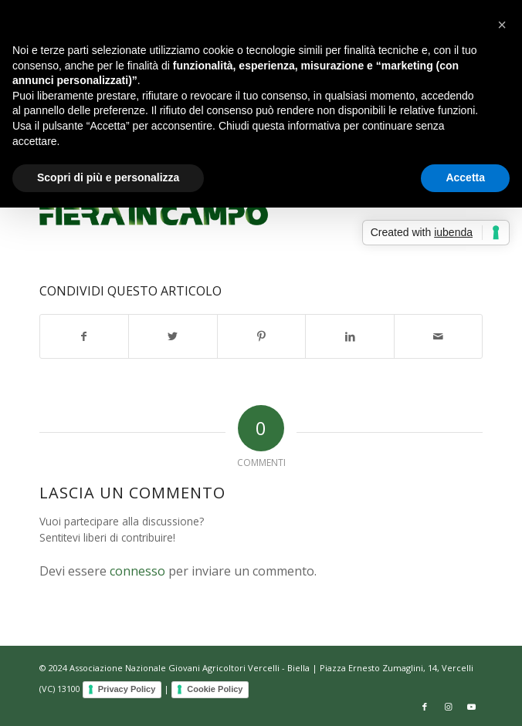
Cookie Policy (214, 689)
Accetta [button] (465, 177)
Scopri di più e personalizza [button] (108, 177)
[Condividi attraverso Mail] (439, 336)
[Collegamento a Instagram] (447, 706)
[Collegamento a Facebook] (424, 706)
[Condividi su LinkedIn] (350, 336)
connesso (137, 570)
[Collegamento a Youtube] (471, 706)
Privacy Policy (127, 689)
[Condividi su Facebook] (84, 336)
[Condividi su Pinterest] (262, 336)
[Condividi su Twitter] (173, 336)
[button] (502, 24)
